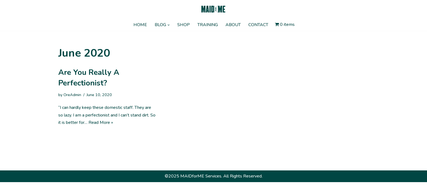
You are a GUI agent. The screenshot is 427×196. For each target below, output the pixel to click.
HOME (140, 25)
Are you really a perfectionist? (88, 77)
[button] (168, 25)
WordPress (108, 189)
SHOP (183, 25)
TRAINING (207, 25)
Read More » (101, 122)
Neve (63, 189)
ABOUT (233, 25)
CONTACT (258, 25)
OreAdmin (72, 94)
